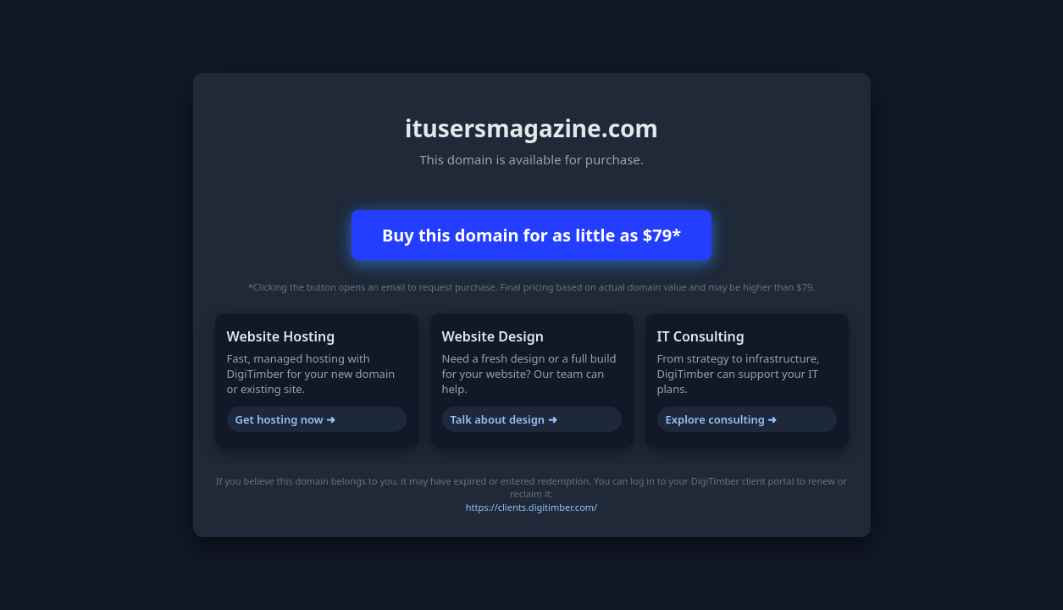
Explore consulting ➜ (722, 419)
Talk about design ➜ (504, 419)
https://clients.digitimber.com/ (531, 507)
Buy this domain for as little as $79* (531, 235)
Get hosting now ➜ (285, 419)
